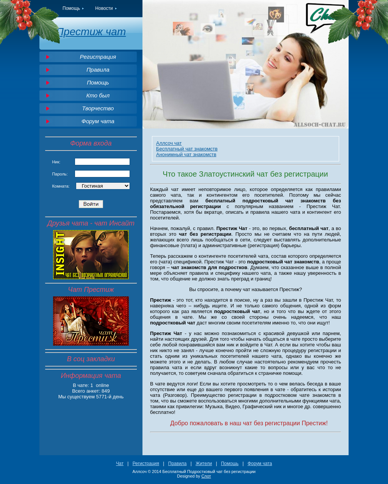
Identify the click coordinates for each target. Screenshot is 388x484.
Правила (98, 69)
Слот (206, 476)
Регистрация (98, 56)
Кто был (98, 95)
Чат (120, 463)
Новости (104, 8)
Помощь (71, 8)
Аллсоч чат (169, 143)
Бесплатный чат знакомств (186, 149)
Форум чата (97, 121)
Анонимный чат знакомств (186, 154)
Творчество (98, 108)
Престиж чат (91, 32)
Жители (204, 463)
